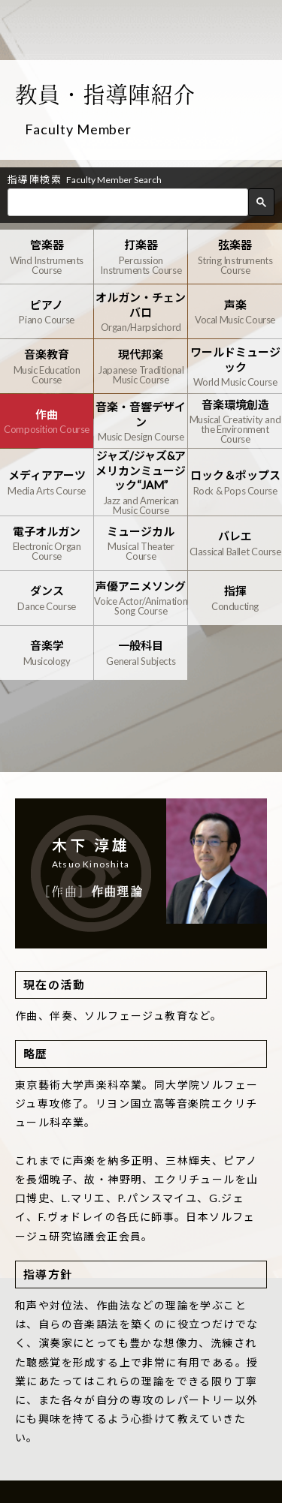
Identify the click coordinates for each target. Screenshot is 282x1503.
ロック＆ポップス (234, 482)
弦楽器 (234, 256)
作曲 (46, 421)
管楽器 (46, 256)
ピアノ (46, 312)
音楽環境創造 (234, 421)
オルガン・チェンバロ (140, 311)
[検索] (134, 204)
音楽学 (46, 652)
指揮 (234, 598)
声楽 (234, 312)
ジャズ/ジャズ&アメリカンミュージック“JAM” (140, 482)
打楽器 (140, 256)
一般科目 (140, 652)
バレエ (234, 543)
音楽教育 (46, 366)
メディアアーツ (46, 482)
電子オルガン (46, 543)
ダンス (46, 598)
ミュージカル (140, 543)
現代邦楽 (140, 366)
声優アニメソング (140, 598)
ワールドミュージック (234, 366)
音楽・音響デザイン (140, 421)
